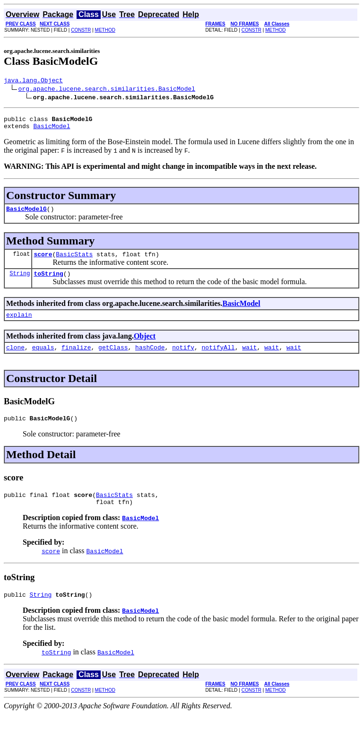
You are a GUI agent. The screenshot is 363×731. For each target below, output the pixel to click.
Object (145, 346)
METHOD (105, 30)
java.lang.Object (33, 81)
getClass (113, 358)
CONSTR (81, 30)
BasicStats (74, 261)
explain (19, 324)
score (43, 261)
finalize (76, 358)
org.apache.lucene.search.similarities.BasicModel (106, 90)
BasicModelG (26, 214)
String (19, 282)
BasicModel (51, 130)
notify (183, 358)
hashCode (149, 358)
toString (48, 282)
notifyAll (218, 358)
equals (43, 358)
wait (249, 358)
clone (15, 358)
